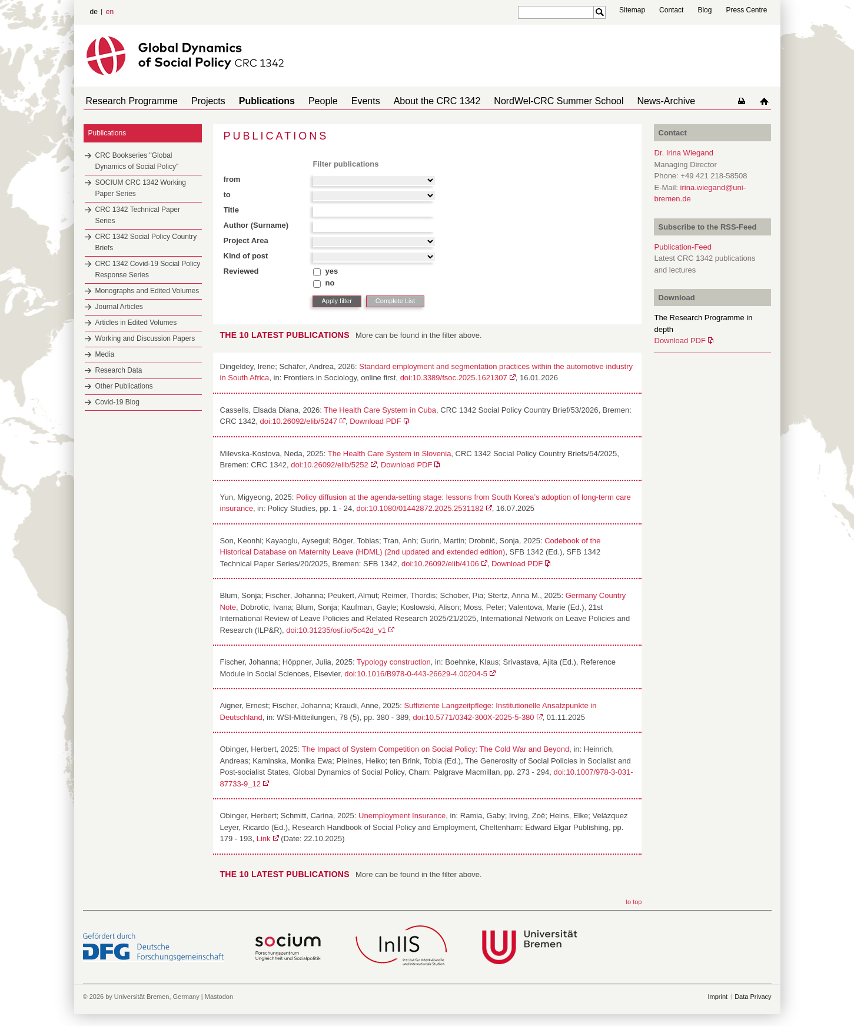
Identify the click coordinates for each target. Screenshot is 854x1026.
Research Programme (130, 101)
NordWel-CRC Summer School (528, 101)
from (232, 179)
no (330, 282)
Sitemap (632, 10)
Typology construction (394, 662)
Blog (704, 10)
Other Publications (124, 386)
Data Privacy (753, 996)
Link (264, 838)
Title (232, 209)
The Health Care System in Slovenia (389, 453)
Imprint (718, 996)
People (306, 101)
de (94, 12)
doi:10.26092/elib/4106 (440, 563)
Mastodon (219, 996)
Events (344, 101)
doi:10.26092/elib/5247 (298, 421)
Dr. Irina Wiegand (683, 152)
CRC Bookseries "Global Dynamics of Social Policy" (137, 161)
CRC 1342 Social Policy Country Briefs (146, 242)
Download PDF (375, 421)
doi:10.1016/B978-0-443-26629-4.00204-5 (415, 673)
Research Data (118, 370)
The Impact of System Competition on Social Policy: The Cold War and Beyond (436, 749)
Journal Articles (119, 307)
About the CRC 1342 (411, 101)
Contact (671, 10)
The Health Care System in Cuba (380, 410)
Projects (201, 101)
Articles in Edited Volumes (136, 322)
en (110, 12)
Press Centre (746, 10)
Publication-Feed (683, 247)
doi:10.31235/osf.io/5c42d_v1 (336, 630)
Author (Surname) (256, 225)
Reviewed (241, 271)
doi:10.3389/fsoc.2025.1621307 (453, 377)
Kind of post (246, 255)
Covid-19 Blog (117, 402)
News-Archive (631, 101)
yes (331, 271)
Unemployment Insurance (402, 815)
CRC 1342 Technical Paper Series (138, 215)
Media (105, 354)
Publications (255, 101)
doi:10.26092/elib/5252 (329, 464)
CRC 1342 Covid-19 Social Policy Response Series (148, 269)
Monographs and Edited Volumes (147, 291)
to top (634, 901)
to (227, 194)
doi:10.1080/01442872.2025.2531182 (419, 508)
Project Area (246, 240)
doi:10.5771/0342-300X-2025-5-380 (473, 717)
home (766, 100)
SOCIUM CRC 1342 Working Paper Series (141, 188)
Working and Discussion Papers (145, 338)
